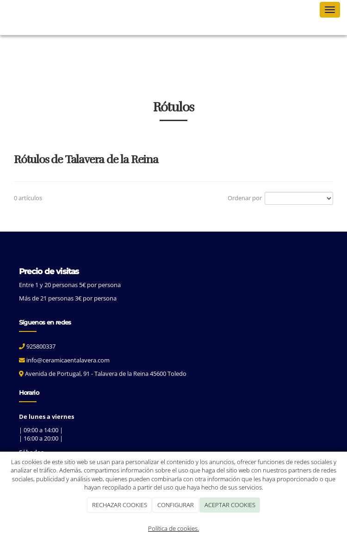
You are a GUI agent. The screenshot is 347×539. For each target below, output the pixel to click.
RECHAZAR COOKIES (119, 505)
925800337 (41, 346)
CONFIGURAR (175, 505)
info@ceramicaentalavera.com (68, 360)
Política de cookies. (173, 528)
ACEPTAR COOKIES (229, 505)
